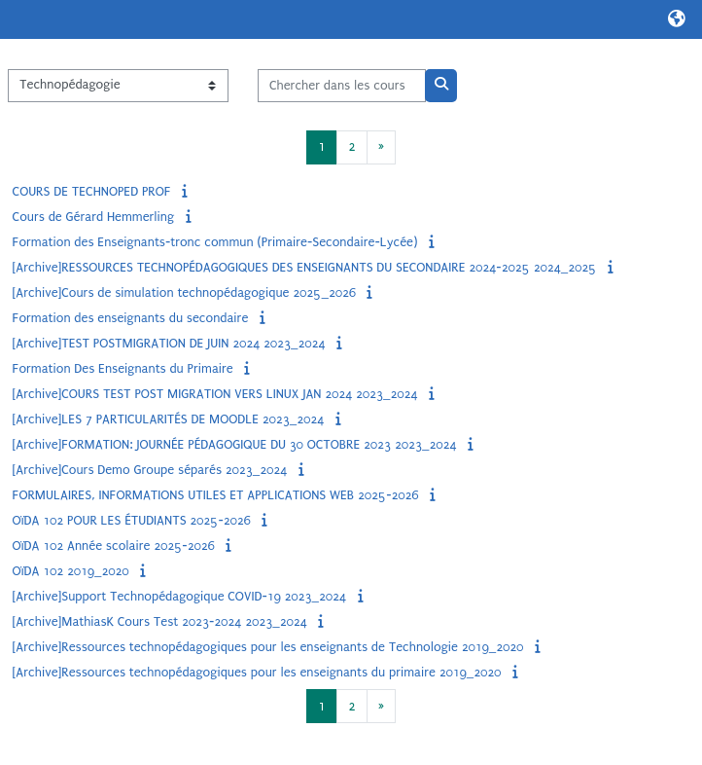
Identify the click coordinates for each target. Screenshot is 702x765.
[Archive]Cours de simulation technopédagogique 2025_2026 (184, 292)
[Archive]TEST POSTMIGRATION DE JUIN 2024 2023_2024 (169, 343)
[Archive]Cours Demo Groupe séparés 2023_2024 (150, 469)
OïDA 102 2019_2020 (71, 571)
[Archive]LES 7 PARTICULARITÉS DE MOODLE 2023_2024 (169, 419)
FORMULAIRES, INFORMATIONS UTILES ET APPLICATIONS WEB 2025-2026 (216, 495)
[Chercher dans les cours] (342, 85)
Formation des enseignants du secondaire (131, 317)
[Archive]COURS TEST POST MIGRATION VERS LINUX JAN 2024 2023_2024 (215, 393)
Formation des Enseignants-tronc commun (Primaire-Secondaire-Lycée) (215, 242)
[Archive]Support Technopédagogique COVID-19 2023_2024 (179, 596)
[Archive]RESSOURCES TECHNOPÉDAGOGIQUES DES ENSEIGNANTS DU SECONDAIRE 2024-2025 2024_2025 (305, 267)
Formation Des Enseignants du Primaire (123, 368)
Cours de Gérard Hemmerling (94, 216)
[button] (677, 19)
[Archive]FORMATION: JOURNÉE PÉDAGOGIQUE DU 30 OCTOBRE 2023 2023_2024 (235, 444)
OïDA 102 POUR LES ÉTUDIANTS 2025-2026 (132, 520)
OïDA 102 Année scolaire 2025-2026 (114, 545)
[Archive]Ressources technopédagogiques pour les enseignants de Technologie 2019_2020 (268, 646)
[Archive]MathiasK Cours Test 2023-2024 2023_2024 (160, 621)
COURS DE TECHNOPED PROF (92, 191)
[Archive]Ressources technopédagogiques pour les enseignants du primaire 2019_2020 (257, 672)
